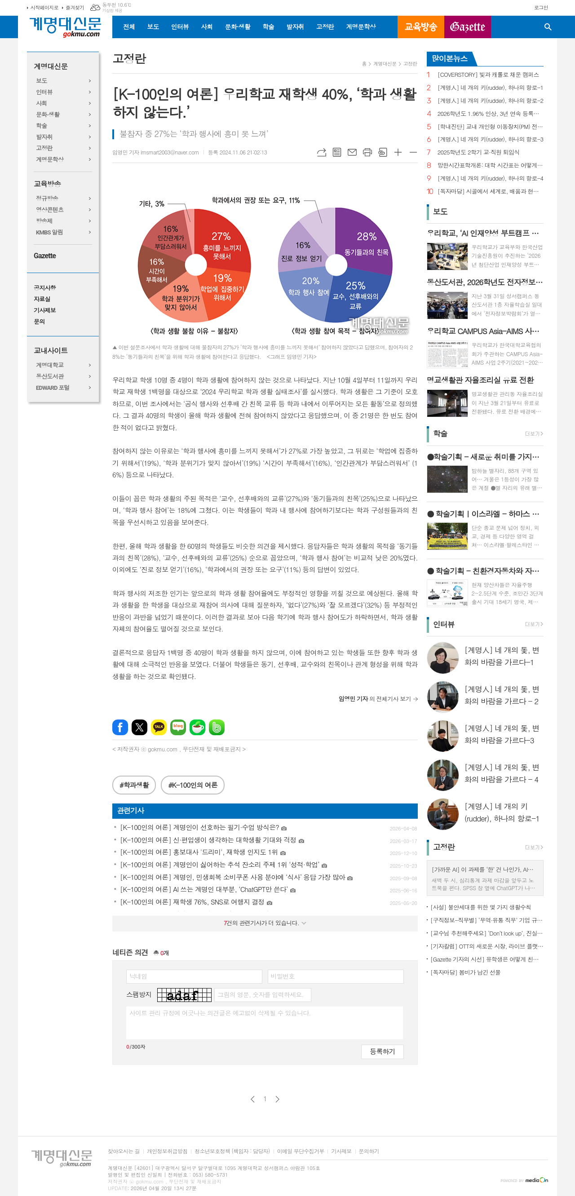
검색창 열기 (548, 27)
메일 (352, 152)
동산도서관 (49, 376)
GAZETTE (467, 27)
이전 (253, 1099)
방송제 (44, 221)
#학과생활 (134, 785)
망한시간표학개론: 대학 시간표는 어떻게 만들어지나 (491, 165)
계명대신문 (50, 66)
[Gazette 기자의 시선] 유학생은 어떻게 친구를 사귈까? (487, 959)
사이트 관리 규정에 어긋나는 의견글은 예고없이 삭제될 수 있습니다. (220, 1013)
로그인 (541, 7)
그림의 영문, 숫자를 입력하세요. (260, 994)
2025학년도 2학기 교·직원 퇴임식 (479, 152)
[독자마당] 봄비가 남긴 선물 (465, 972)
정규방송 (47, 198)
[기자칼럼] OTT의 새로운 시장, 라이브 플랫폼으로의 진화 (487, 946)
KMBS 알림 (49, 232)
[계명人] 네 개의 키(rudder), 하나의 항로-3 (491, 139)
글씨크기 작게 (413, 152)
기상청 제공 (112, 10)
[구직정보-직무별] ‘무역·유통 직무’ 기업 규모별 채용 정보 (487, 920)
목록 (336, 152)
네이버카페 (197, 727)
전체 (129, 26)
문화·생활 (237, 26)
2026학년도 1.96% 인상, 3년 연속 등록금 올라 (491, 114)
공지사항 (45, 288)
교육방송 (421, 27)
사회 (206, 26)
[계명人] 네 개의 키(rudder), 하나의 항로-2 (491, 101)
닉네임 (138, 976)
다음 (277, 1099)
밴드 (217, 727)
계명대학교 (49, 365)
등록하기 (382, 1051)
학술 (268, 26)
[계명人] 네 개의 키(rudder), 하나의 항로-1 (491, 88)
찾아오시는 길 (124, 1151)
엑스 (139, 727)
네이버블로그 (178, 727)
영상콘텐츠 (49, 210)
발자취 (295, 26)
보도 (153, 26)
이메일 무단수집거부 (300, 1151)
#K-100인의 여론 (192, 785)
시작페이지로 (44, 7)
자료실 (42, 299)
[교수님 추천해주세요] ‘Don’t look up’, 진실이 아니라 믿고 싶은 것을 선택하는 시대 (487, 933)
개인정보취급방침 (167, 1151)
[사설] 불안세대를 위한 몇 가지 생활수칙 (480, 907)
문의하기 (369, 1151)
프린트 (367, 152)
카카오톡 (159, 727)
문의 (39, 321)
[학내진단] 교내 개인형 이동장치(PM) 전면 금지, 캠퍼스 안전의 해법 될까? (491, 127)
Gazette (45, 256)
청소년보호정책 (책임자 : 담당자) (232, 1151)
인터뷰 (180, 26)
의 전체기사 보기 (375, 698)
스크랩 (382, 152)
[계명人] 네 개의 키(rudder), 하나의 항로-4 (491, 178)
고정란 (325, 26)
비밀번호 (283, 976)
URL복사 (321, 152)
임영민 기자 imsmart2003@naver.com (155, 152)
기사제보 (45, 310)
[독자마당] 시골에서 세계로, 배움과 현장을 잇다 (491, 191)
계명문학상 (361, 26)
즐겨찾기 (75, 7)
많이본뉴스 (450, 58)
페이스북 (120, 727)
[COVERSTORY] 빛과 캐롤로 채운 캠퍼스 (488, 75)
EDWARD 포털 (53, 387)
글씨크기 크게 (398, 152)
